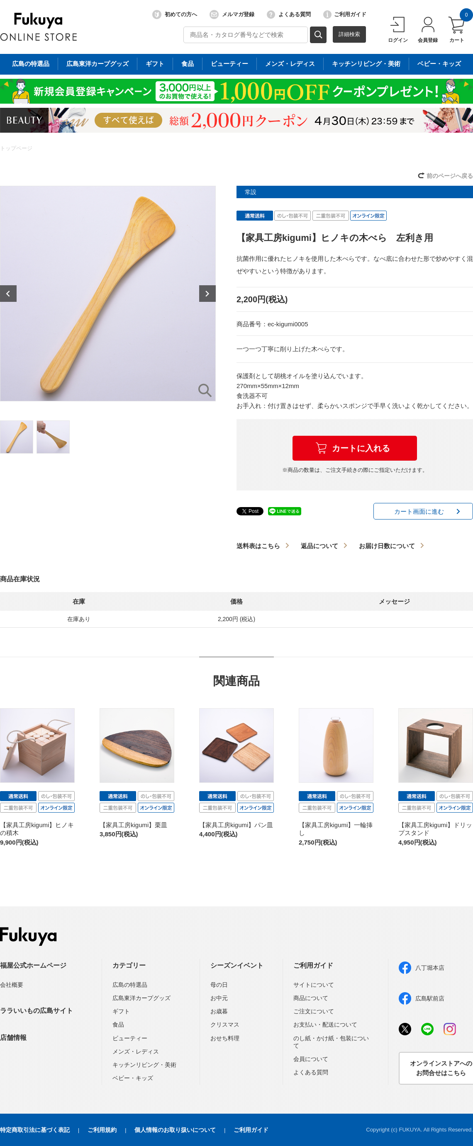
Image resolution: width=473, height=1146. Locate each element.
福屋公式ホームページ (33, 965)
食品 (118, 1024)
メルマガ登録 (232, 14)
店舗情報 (13, 1037)
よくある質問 (289, 14)
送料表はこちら (258, 545)
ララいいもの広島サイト (36, 1010)
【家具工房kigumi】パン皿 (236, 824)
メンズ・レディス (135, 1051)
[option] (108, 293)
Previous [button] (8, 293)
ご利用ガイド (344, 14)
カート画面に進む (419, 511)
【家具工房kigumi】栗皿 (133, 824)
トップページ (16, 148)
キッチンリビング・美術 (144, 1064)
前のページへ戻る (450, 175)
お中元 (219, 998)
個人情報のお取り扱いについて (175, 1130)
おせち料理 (224, 1038)
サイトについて (313, 984)
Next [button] (207, 293)
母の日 (219, 984)
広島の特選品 (129, 984)
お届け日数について (387, 545)
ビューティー (129, 1038)
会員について (310, 1059)
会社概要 (11, 984)
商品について (310, 998)
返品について (319, 545)
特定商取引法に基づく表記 (35, 1130)
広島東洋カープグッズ (141, 998)
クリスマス (224, 1024)
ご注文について (313, 1011)
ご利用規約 (102, 1130)
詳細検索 (349, 34)
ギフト (121, 1011)
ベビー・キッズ (132, 1078)
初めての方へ (174, 14)
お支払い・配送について (325, 1024)
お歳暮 (219, 1011)
